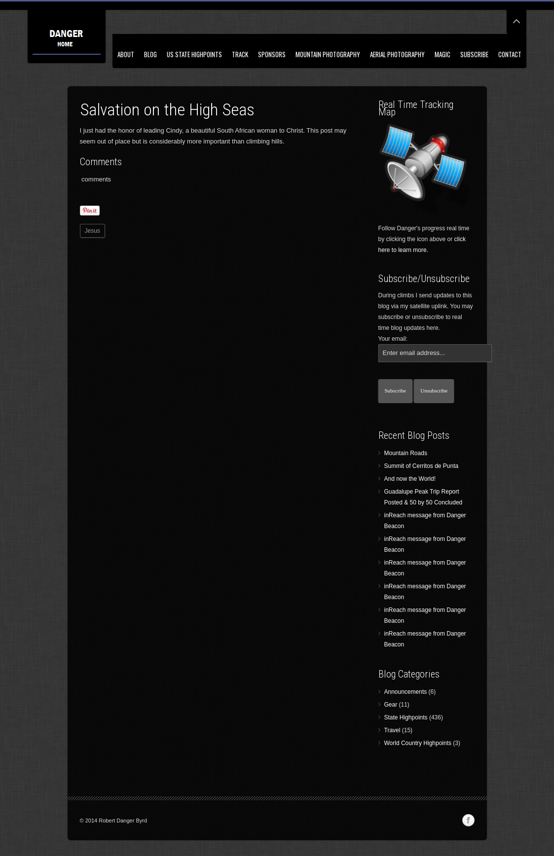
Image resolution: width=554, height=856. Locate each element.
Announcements (405, 691)
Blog (150, 54)
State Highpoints (406, 717)
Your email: (393, 338)
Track (240, 54)
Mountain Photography (327, 54)
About (125, 54)
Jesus (92, 230)
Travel (392, 730)
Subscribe (474, 54)
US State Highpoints (194, 54)
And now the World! (410, 478)
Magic (442, 54)
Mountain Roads (405, 453)
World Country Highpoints (418, 743)
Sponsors (272, 54)
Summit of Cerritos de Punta (421, 466)
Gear (391, 704)
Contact (509, 54)
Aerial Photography (397, 54)
